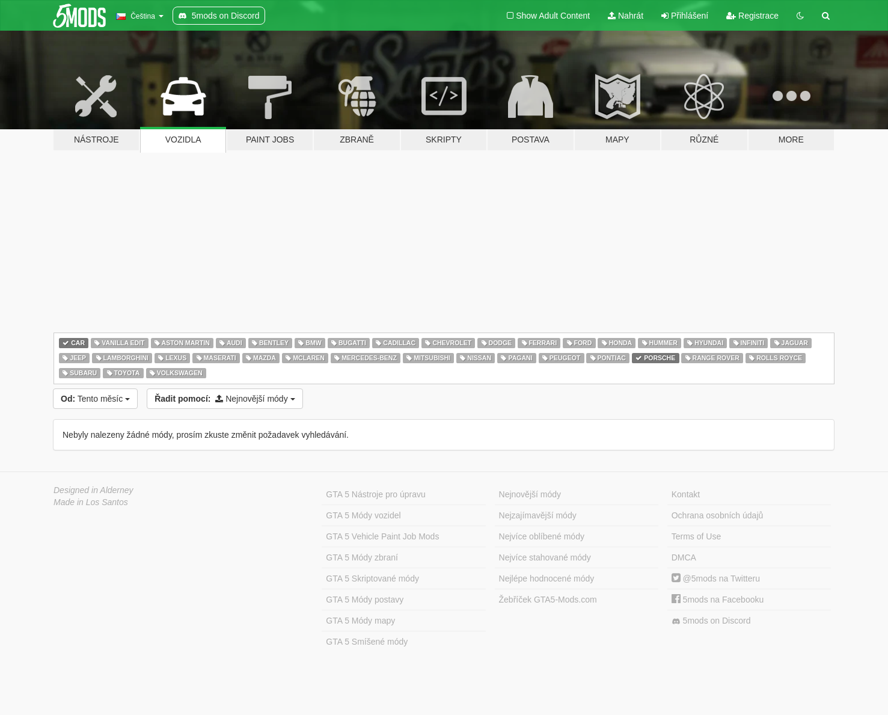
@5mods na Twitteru (716, 578)
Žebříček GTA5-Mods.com (548, 599)
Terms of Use (696, 536)
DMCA (684, 557)
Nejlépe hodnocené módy (547, 578)
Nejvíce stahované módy (545, 557)
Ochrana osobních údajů (718, 515)
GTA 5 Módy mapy (360, 620)
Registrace (752, 15)
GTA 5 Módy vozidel (363, 515)
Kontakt (686, 494)
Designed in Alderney (93, 490)
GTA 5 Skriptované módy (372, 578)
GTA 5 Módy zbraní (362, 557)
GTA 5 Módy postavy (364, 599)
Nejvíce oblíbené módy (541, 536)
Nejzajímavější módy (538, 515)
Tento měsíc (95, 399)
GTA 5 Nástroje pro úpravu (375, 494)
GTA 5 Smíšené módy (367, 641)
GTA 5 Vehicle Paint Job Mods (382, 536)
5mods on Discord (711, 621)
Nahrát (625, 15)
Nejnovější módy (225, 399)
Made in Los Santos (91, 502)
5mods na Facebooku (718, 599)
